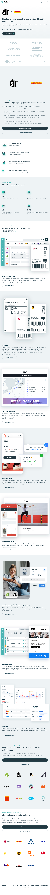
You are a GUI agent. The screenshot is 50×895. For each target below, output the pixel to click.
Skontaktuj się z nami (40, 2)
